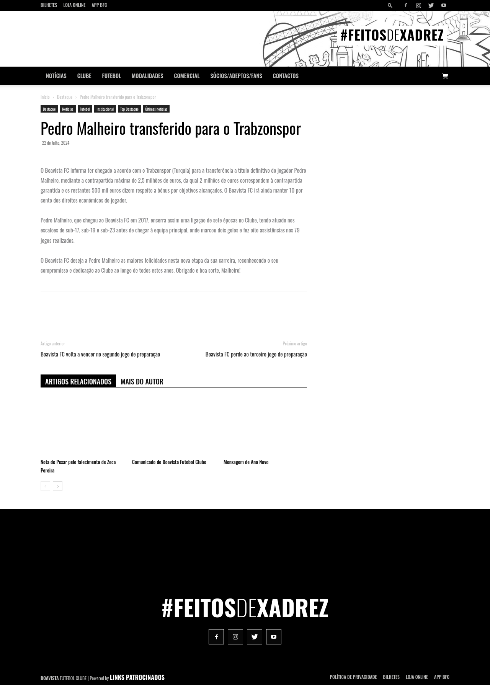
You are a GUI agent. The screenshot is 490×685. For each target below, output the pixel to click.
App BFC (99, 5)
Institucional (105, 109)
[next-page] (57, 486)
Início (45, 96)
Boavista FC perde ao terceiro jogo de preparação (256, 354)
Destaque (64, 96)
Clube (84, 76)
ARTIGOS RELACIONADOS (78, 381)
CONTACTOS (286, 76)
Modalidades (147, 76)
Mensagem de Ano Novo (246, 462)
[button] (391, 5)
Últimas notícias (156, 109)
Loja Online (74, 5)
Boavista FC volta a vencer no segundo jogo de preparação (100, 354)
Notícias (56, 76)
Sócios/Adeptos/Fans (236, 76)
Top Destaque (129, 109)
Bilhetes (49, 5)
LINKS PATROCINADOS (137, 677)
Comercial (187, 76)
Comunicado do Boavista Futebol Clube (169, 462)
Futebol (111, 76)
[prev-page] (45, 486)
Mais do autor (142, 381)
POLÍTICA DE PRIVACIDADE (353, 677)
